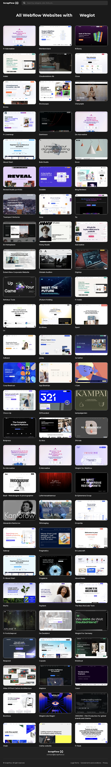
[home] (10, 3)
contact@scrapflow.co (55, 755)
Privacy (105, 763)
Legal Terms (74, 763)
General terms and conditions (91, 763)
